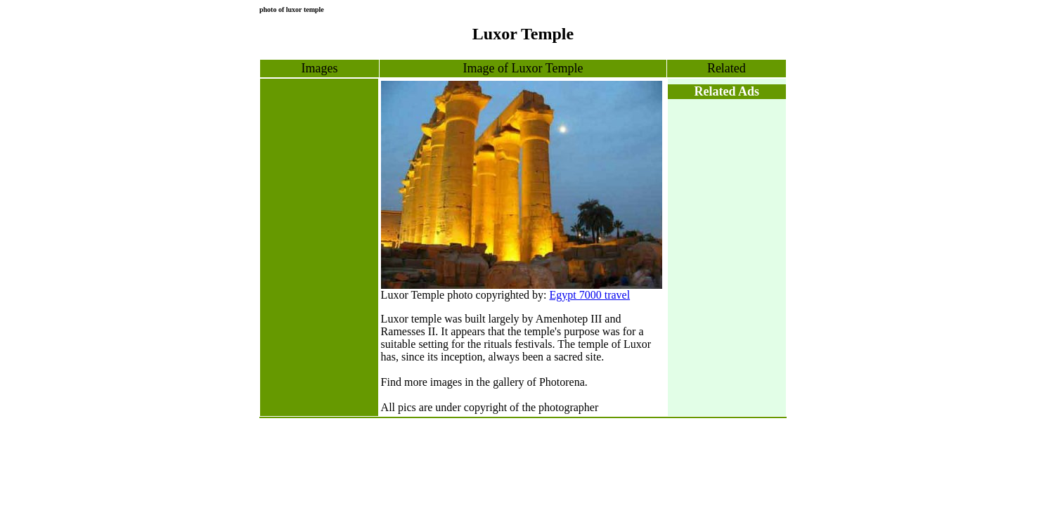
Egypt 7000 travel (589, 295)
